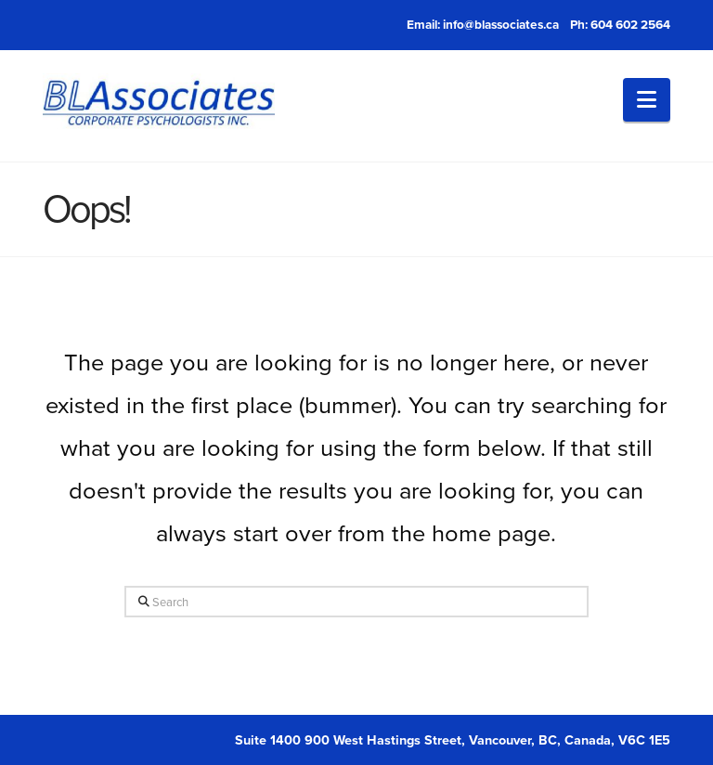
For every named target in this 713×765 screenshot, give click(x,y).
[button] (646, 100)
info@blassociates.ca (501, 24)
